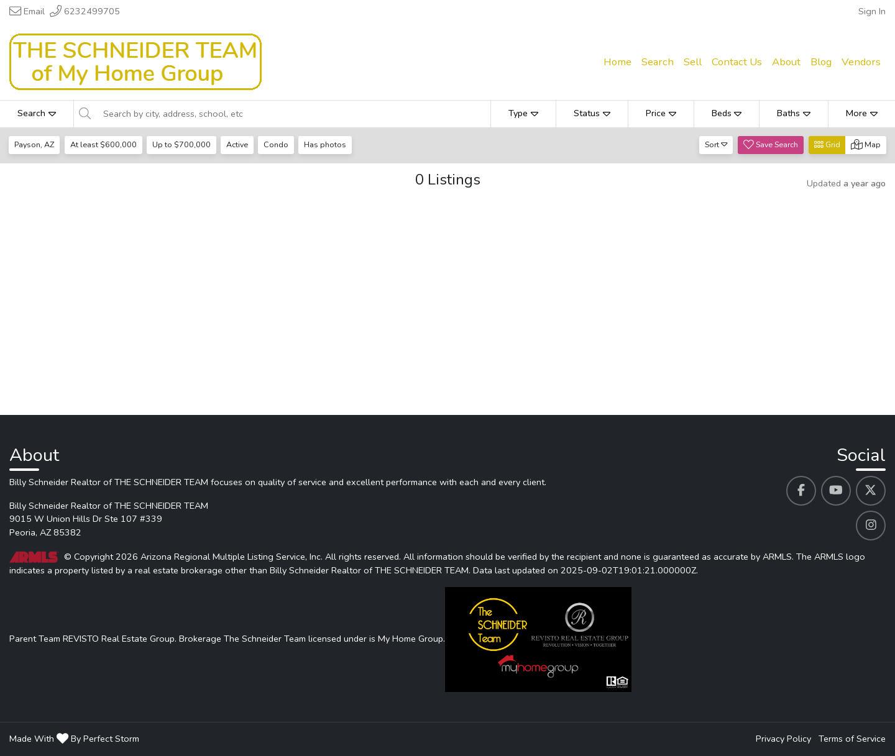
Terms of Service (852, 738)
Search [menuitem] (657, 62)
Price (661, 113)
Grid (827, 144)
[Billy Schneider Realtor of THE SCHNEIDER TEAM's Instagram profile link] (871, 525)
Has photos (329, 144)
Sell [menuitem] (693, 62)
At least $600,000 (104, 144)
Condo (279, 144)
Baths (793, 113)
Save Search (770, 144)
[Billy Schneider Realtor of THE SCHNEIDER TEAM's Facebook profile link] (801, 491)
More (862, 113)
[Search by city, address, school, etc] (293, 114)
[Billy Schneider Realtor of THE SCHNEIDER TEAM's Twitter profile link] (871, 491)
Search (36, 113)
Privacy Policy (783, 738)
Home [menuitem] (617, 62)
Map (866, 144)
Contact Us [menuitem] (737, 62)
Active (239, 144)
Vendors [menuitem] (861, 62)
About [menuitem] (786, 62)
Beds (727, 113)
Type (523, 113)
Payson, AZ (35, 144)
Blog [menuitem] (821, 62)
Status (592, 113)
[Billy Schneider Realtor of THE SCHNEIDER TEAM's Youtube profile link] (836, 491)
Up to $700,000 (183, 144)
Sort (716, 144)
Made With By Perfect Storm (74, 738)
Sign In (872, 11)
